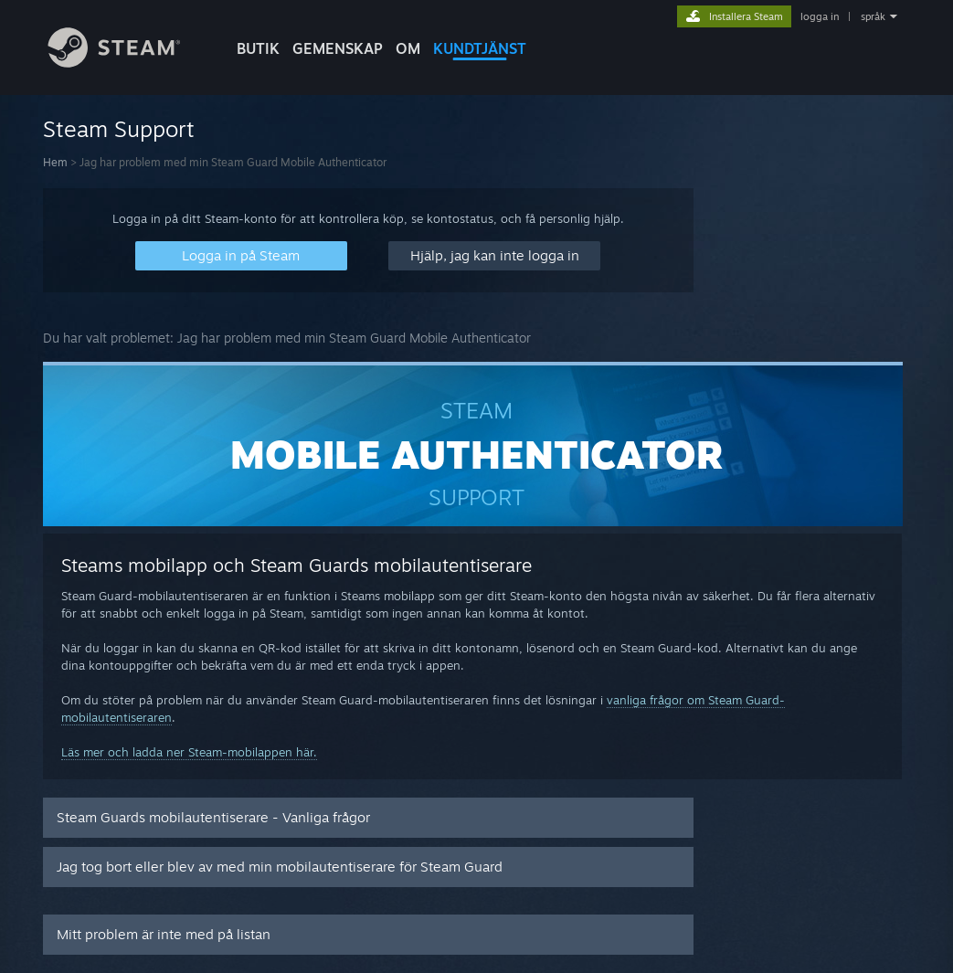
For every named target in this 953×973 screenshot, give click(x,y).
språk (873, 16)
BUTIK (258, 48)
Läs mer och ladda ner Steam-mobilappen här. (189, 752)
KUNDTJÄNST (479, 48)
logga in (819, 16)
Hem (55, 162)
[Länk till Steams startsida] (128, 62)
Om (408, 48)
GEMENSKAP (337, 48)
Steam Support (119, 129)
